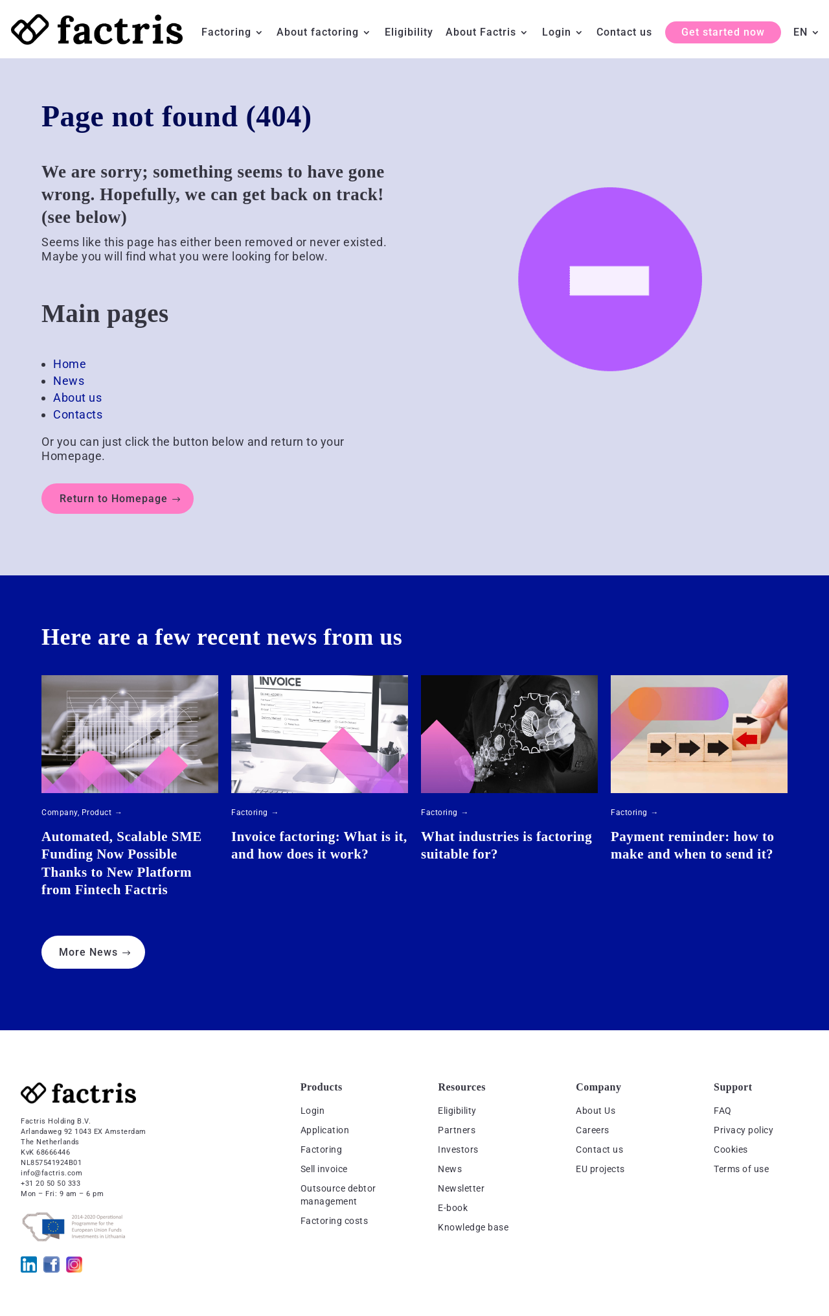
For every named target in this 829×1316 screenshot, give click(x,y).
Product (97, 812)
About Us (595, 1110)
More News (88, 952)
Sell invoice (324, 1169)
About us (77, 397)
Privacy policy (743, 1130)
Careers (592, 1130)
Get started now (723, 32)
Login (556, 33)
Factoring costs (335, 1221)
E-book (453, 1208)
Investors (458, 1149)
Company (59, 812)
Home (69, 364)
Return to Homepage (114, 498)
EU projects (600, 1169)
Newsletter (461, 1188)
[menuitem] (807, 43)
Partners (456, 1130)
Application (325, 1130)
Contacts (77, 414)
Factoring (226, 33)
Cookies (731, 1149)
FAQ (723, 1110)
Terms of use (741, 1169)
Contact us (624, 33)
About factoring (318, 33)
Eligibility (409, 33)
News (68, 380)
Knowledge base (473, 1227)
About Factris (481, 33)
